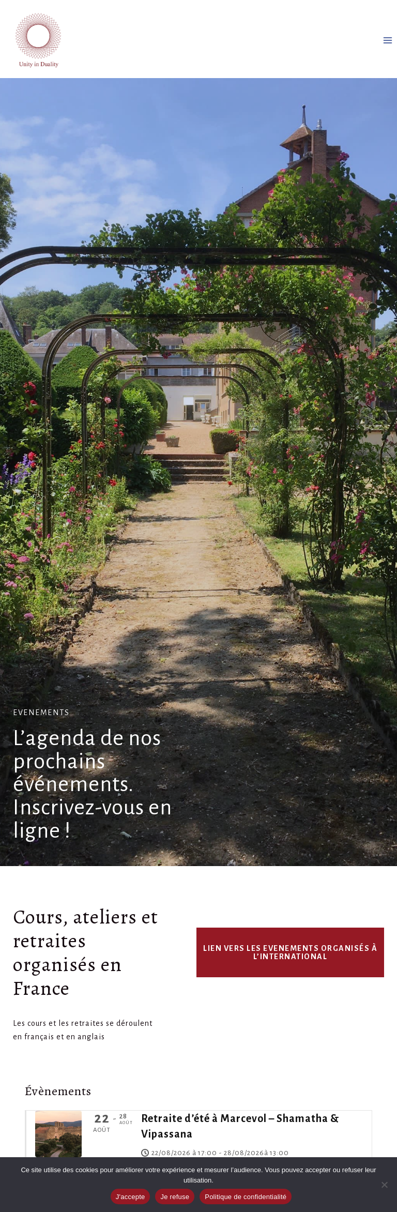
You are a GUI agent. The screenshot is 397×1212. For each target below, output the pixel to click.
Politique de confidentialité (245, 1197)
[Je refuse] (384, 1184)
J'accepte (130, 1197)
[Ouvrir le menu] (387, 40)
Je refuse (174, 1197)
